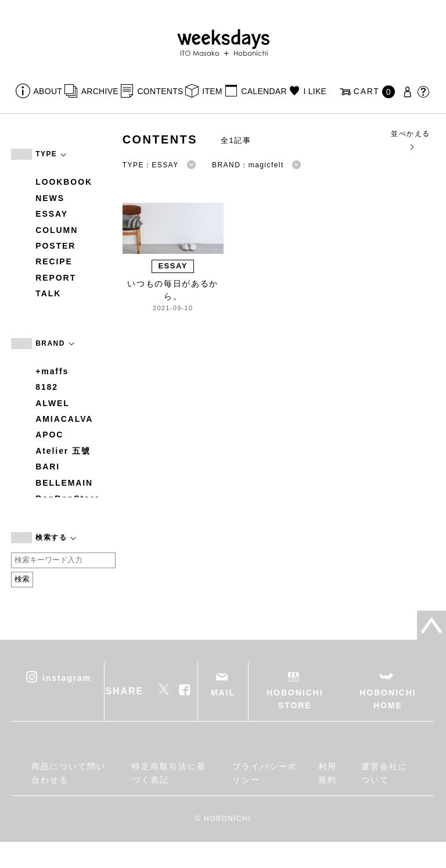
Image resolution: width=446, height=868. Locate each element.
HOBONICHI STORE (295, 699)
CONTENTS (160, 91)
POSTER (55, 245)
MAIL (223, 692)
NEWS (49, 198)
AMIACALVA (64, 419)
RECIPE (54, 261)
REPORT (55, 277)
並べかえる (410, 140)
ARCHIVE (99, 91)
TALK (48, 293)
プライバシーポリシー (264, 773)
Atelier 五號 (63, 450)
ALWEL (52, 403)
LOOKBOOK (63, 181)
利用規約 (327, 773)
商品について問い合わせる (68, 773)
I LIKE (314, 91)
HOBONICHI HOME (387, 699)
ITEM (212, 91)
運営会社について (384, 773)
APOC (49, 434)
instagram (66, 677)
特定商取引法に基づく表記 (169, 773)
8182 (46, 387)
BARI (47, 466)
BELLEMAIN (64, 482)
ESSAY (51, 213)
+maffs (52, 371)
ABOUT (48, 91)
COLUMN (56, 230)
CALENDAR (263, 91)
